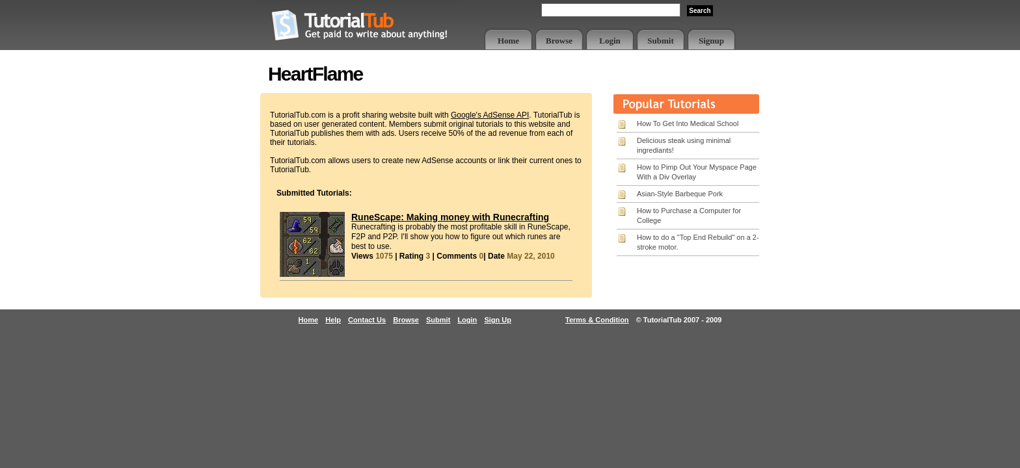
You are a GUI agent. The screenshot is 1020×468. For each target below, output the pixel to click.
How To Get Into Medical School (687, 123)
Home (508, 41)
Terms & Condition (597, 320)
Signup (711, 41)
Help (333, 320)
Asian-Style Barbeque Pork (680, 194)
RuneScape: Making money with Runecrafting (450, 217)
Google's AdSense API (490, 115)
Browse (559, 41)
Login (610, 41)
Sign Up (497, 320)
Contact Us (367, 320)
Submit (660, 41)
